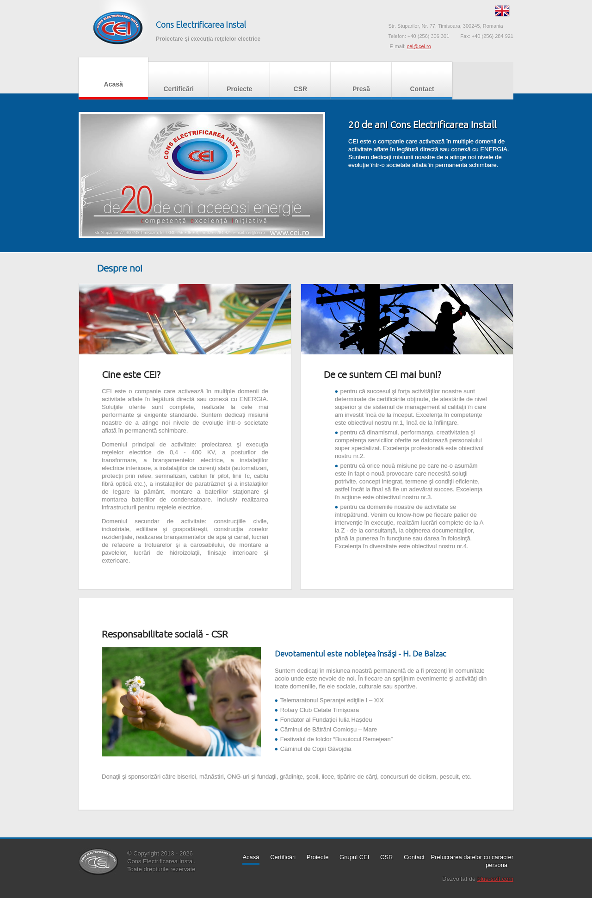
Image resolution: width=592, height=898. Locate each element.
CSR (300, 82)
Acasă (113, 77)
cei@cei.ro (419, 46)
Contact (422, 82)
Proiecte (239, 82)
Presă (361, 82)
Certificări (179, 82)
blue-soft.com (495, 878)
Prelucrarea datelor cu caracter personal (472, 861)
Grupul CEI (354, 857)
